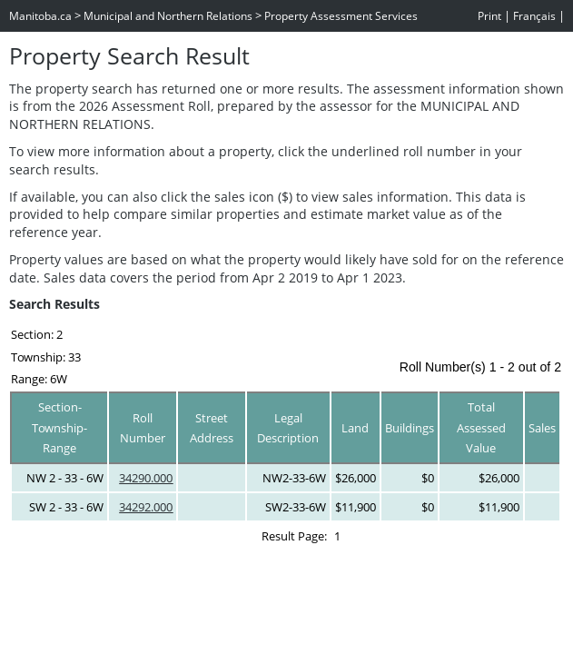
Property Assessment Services (341, 16)
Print (489, 16)
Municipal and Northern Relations (168, 16)
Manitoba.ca (40, 16)
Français (534, 16)
